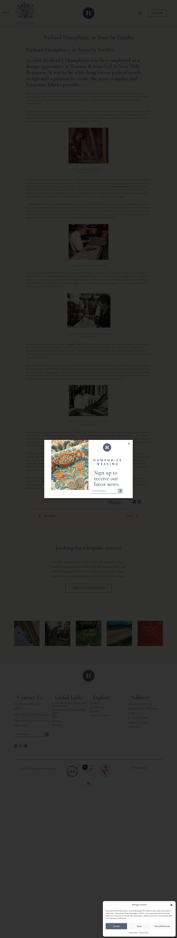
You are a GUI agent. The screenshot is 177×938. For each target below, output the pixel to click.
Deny (139, 926)
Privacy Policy (133, 932)
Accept (116, 926)
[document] (88, 469)
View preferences (162, 926)
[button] (171, 905)
